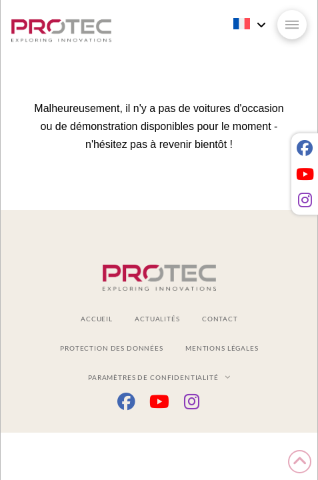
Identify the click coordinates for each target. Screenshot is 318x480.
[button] (292, 24)
